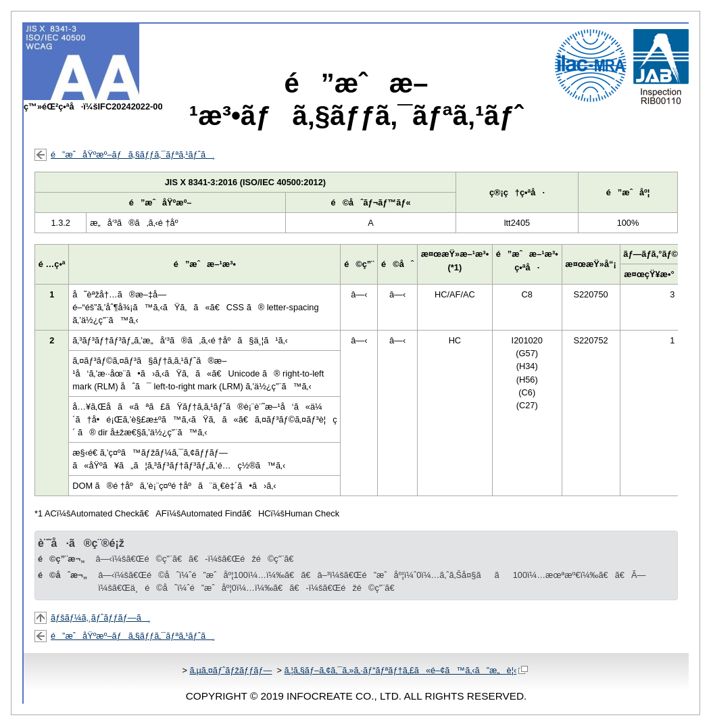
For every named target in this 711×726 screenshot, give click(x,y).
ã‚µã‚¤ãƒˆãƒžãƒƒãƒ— (230, 670)
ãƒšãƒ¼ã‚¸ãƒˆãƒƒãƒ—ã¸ (101, 617)
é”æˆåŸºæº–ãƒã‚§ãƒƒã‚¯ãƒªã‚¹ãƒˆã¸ (133, 154)
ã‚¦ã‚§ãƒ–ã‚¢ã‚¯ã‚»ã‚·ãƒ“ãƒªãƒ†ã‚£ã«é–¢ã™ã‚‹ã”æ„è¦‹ (406, 670)
